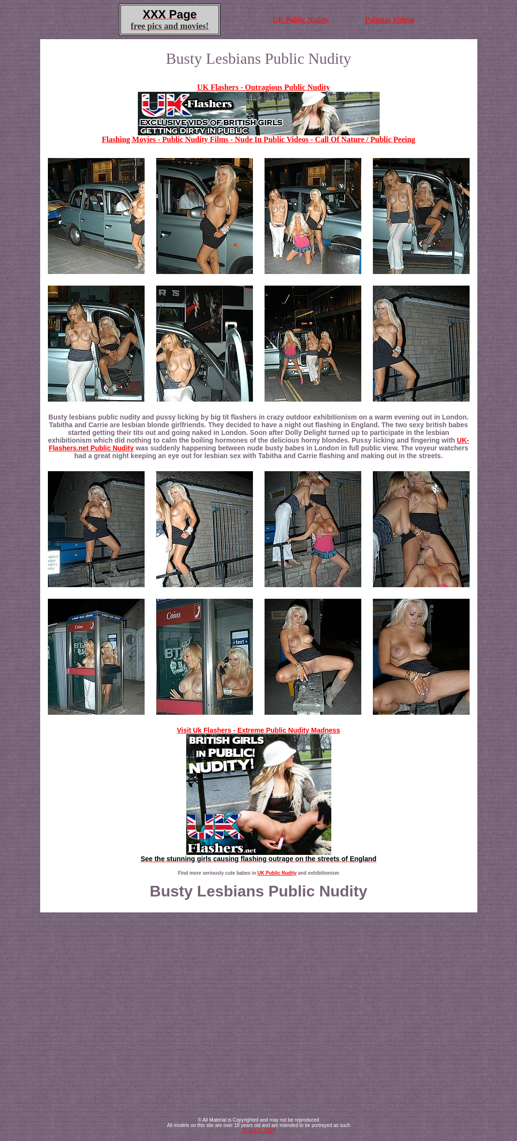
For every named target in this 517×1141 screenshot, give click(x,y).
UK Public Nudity (301, 19)
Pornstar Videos (389, 19)
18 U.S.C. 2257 (258, 1130)
